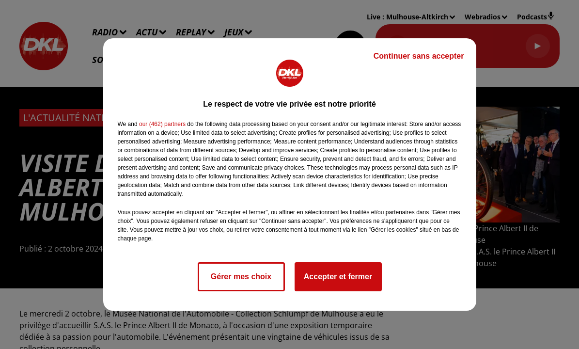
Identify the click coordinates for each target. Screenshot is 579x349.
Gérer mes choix (241, 276)
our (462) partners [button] (162, 124)
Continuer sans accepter (419, 56)
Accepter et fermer (338, 276)
